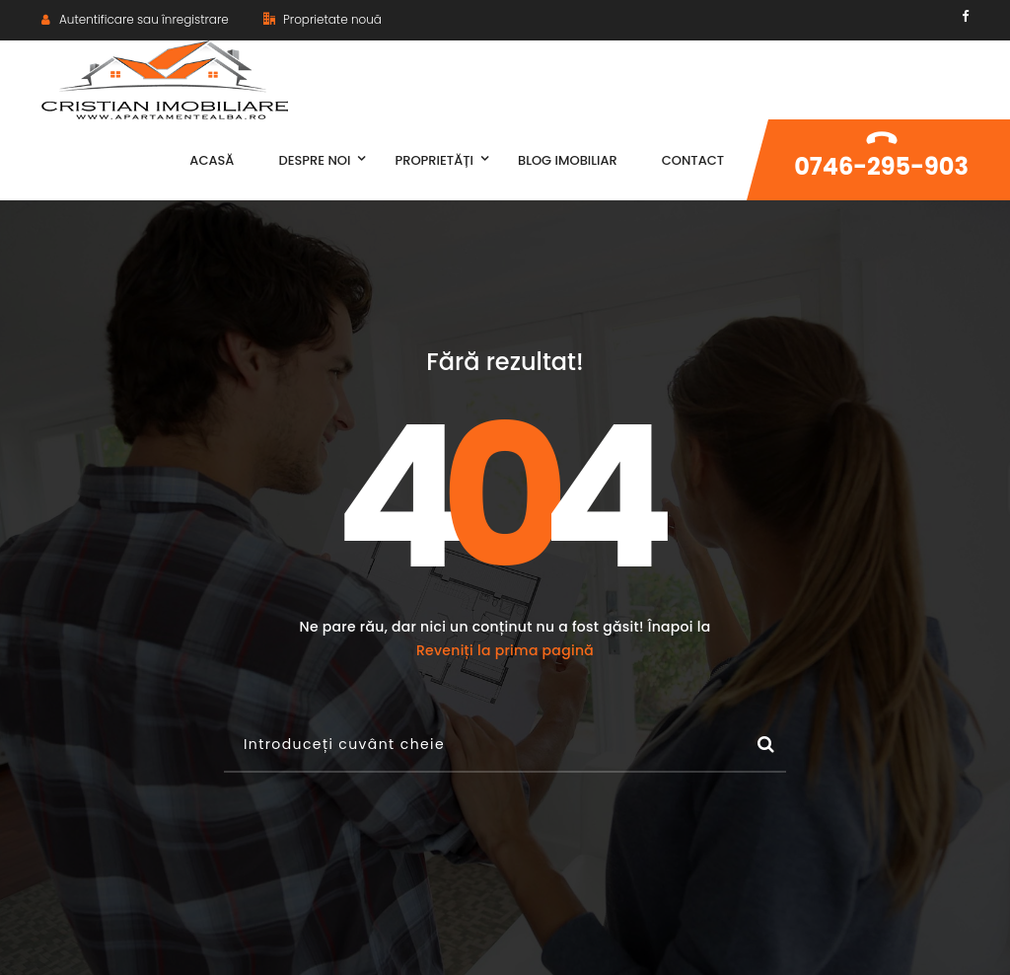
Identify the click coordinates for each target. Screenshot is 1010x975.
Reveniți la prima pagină (505, 650)
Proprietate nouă (322, 19)
